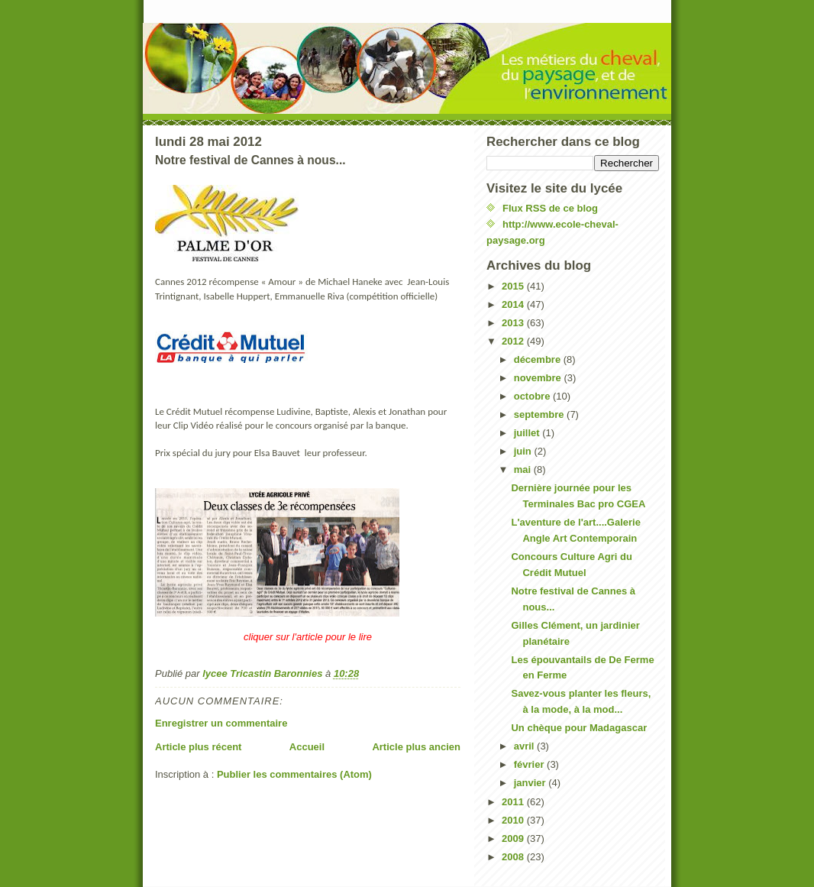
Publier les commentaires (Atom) (294, 774)
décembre (539, 359)
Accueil (307, 747)
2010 (514, 820)
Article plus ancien (416, 747)
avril (525, 746)
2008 (514, 857)
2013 (514, 323)
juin (524, 451)
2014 (514, 304)
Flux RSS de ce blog (550, 208)
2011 (514, 802)
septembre (540, 414)
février (530, 764)
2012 (514, 341)
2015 (514, 286)
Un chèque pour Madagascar (579, 727)
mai (524, 469)
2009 (514, 838)
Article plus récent (198, 747)
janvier (531, 782)
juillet (528, 433)
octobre (533, 396)
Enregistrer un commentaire (221, 723)
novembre (539, 378)
